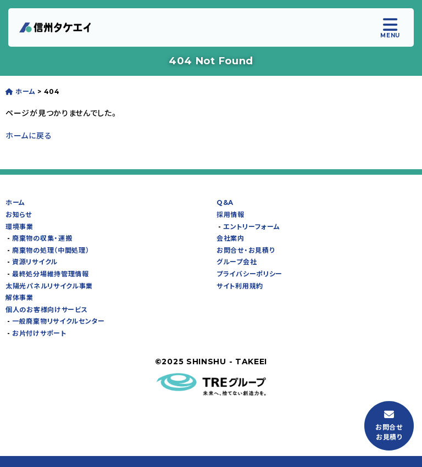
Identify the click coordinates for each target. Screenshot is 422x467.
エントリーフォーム (251, 227)
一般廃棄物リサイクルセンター (58, 321)
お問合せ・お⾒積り (245, 250)
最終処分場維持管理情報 (50, 274)
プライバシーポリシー (249, 274)
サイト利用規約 (239, 286)
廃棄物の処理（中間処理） (50, 250)
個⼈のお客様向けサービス (46, 309)
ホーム (15, 202)
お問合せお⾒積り (389, 425)
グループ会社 (236, 262)
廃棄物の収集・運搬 (42, 238)
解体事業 (19, 297)
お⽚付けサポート (39, 333)
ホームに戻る (28, 136)
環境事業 (19, 227)
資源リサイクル (35, 262)
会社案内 (230, 238)
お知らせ (18, 214)
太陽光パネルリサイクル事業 (49, 286)
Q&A (225, 202)
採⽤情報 (230, 214)
